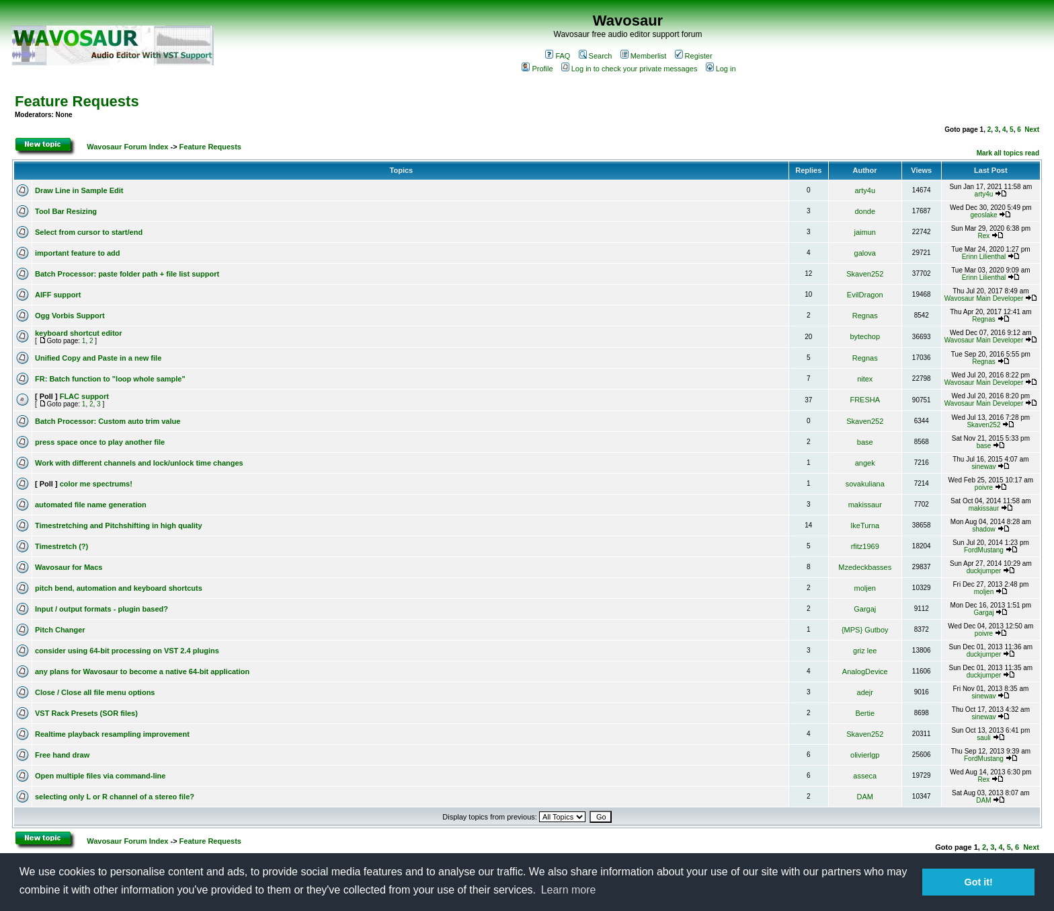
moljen (865, 588)
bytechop (865, 336)
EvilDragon (865, 295)
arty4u (864, 190)
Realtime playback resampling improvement (112, 734)
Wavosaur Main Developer (983, 298)
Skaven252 (864, 274)
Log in (721, 69)
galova (865, 253)
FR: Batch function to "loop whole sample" (110, 379)
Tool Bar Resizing (66, 211)
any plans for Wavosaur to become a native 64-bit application (142, 671)
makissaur (865, 505)
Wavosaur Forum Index (127, 147)
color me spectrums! (96, 484)
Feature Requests (77, 101)
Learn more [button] (568, 890)
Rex (984, 236)
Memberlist (643, 56)
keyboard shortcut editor (78, 333)
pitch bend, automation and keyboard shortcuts (118, 588)
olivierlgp (864, 755)
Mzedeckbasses (864, 567)
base (865, 442)
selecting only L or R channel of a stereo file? (114, 797)
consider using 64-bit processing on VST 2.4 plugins (127, 651)
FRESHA (865, 400)
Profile (537, 69)
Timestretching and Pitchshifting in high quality (118, 525)
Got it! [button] (979, 882)
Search (595, 56)
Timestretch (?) (61, 546)
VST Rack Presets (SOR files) (86, 713)
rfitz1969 (865, 546)
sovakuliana (865, 484)
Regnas (865, 316)
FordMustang (984, 550)
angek (865, 463)
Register (694, 56)
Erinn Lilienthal (984, 256)
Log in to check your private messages (629, 69)
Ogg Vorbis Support (70, 316)
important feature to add (77, 253)
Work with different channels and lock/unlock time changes (139, 463)
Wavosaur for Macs (68, 567)
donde (864, 211)
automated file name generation (91, 505)
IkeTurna (864, 525)
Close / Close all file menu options (95, 692)
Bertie (865, 713)
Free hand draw (62, 755)
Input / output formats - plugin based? (101, 609)
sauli (984, 737)
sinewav (983, 466)
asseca (865, 776)
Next (1031, 129)
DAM (865, 797)
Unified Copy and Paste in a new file (98, 358)
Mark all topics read (1008, 153)
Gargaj (865, 609)
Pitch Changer (60, 630)
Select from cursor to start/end (89, 232)
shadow (983, 529)
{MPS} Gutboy (865, 630)
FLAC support (84, 396)
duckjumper (984, 571)
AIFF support (58, 295)
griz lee (865, 651)
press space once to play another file (100, 442)
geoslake (983, 215)
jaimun (865, 232)
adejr (865, 692)
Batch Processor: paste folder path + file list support (127, 274)
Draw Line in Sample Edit (79, 190)
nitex (865, 379)
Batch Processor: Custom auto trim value (107, 421)
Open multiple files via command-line (100, 776)
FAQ (557, 56)
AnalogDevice (865, 671)
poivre (984, 487)
